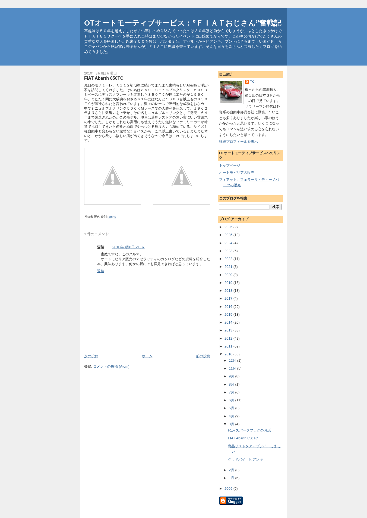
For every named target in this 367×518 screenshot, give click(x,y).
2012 (228, 338)
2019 (228, 283)
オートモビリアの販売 (236, 172)
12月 (233, 360)
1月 (232, 478)
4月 (232, 416)
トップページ (229, 165)
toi (253, 81)
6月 (232, 400)
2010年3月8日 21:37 (128, 247)
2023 (228, 251)
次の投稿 (91, 356)
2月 (232, 470)
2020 (228, 275)
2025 (228, 235)
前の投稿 (203, 356)
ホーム (147, 356)
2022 (228, 259)
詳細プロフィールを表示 (238, 141)
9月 (232, 376)
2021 (228, 267)
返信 (100, 271)
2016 (228, 307)
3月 (232, 424)
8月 (232, 384)
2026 (228, 227)
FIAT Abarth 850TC (243, 438)
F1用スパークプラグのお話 (249, 430)
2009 (228, 488)
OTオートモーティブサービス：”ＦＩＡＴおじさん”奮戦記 (182, 23)
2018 (228, 291)
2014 (228, 322)
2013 (228, 330)
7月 (232, 392)
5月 (232, 408)
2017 (228, 298)
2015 (228, 314)
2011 (228, 346)
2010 (228, 354)
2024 (228, 243)
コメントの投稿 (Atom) (111, 366)
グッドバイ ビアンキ (245, 459)
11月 (233, 368)
